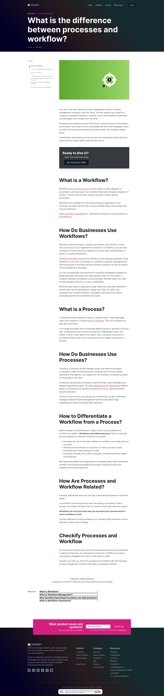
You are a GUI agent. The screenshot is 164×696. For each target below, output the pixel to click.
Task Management (117, 667)
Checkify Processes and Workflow (41, 87)
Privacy (85, 689)
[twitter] (29, 670)
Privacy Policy (122, 630)
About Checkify (99, 655)
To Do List (114, 658)
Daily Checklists (82, 655)
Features (99, 5)
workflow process (81, 189)
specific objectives (95, 321)
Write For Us (80, 664)
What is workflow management (73, 214)
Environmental (98, 667)
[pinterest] (42, 670)
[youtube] (51, 670)
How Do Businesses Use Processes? (41, 76)
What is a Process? (36, 72)
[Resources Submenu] (123, 5)
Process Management (46, 13)
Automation (114, 673)
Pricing (108, 5)
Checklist (113, 652)
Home (90, 5)
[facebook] (47, 670)
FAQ (94, 661)
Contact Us (97, 658)
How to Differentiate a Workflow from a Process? (42, 79)
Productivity (114, 664)
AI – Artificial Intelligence (119, 676)
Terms (79, 689)
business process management (107, 386)
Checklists (80, 652)
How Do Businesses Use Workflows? (41, 69)
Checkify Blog (81, 658)
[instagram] (33, 670)
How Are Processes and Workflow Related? (41, 83)
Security (96, 664)
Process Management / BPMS (121, 670)
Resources (118, 5)
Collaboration (115, 655)
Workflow (113, 661)
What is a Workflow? (37, 66)
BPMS (61, 389)
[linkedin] (38, 670)
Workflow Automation (69, 259)
